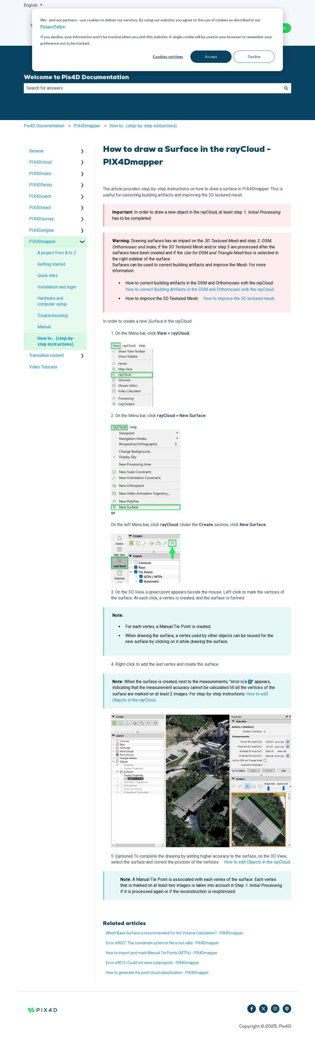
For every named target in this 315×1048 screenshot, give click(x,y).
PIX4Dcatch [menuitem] (40, 196)
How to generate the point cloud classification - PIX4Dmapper (157, 972)
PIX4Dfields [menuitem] (40, 184)
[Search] (286, 88)
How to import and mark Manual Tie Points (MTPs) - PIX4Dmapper (161, 953)
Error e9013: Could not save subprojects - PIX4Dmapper (152, 963)
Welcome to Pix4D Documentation (76, 77)
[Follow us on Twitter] (263, 1008)
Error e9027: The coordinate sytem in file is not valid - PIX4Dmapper (162, 943)
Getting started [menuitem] (51, 264)
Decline (254, 56)
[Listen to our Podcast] (287, 1008)
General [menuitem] (36, 150)
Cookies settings (168, 56)
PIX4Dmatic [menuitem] (40, 173)
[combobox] (152, 88)
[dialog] (157, 40)
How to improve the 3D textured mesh (238, 298)
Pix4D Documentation (44, 125)
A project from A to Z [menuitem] (56, 252)
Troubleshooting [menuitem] (52, 315)
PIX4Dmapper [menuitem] (42, 241)
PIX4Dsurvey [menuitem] (41, 218)
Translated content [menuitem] (46, 355)
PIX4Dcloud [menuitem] (40, 162)
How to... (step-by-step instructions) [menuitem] (55, 341)
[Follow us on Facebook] (251, 1008)
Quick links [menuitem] (47, 275)
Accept (211, 56)
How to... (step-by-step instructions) (143, 125)
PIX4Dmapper (87, 125)
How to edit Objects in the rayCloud (257, 862)
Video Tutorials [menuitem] (43, 366)
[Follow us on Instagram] (275, 1008)
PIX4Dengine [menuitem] (41, 230)
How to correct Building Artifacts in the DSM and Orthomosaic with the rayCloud (199, 289)
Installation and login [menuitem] (56, 287)
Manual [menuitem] (44, 326)
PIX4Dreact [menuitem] (40, 207)
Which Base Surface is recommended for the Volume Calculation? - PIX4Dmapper (174, 933)
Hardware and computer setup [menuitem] (52, 301)
